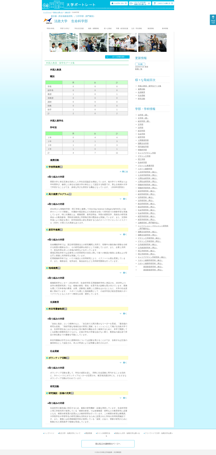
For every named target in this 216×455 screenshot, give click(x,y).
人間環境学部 (143, 140)
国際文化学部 (143, 143)
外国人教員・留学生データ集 (149, 86)
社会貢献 (141, 95)
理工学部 (141, 159)
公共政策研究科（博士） (148, 248)
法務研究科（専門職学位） (148, 223)
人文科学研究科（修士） (148, 172)
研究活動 (141, 99)
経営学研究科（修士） (147, 216)
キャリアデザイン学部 (147, 153)
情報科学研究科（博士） (148, 188)
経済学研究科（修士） (147, 191)
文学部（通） (143, 118)
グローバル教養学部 (146, 166)
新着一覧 (138, 69)
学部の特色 (50, 28)
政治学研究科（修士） (147, 204)
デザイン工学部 (144, 156)
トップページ (47, 12)
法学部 (140, 128)
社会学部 (141, 134)
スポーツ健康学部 (145, 169)
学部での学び (64, 28)
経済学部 (141, 131)
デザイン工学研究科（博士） (149, 241)
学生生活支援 (79, 28)
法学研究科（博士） (146, 200)
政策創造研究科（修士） (153, 267)
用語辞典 (88, 433)
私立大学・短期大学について (69, 433)
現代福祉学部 (143, 147)
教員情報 (151, 28)
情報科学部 (142, 150)
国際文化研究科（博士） (148, 235)
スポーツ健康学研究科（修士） (150, 260)
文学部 (140, 124)
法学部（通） (143, 115)
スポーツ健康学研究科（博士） (150, 263)
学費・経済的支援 (122, 28)
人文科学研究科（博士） (148, 175)
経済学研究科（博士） (147, 194)
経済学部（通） (144, 121)
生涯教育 (141, 92)
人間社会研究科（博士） (148, 181)
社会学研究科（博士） (147, 213)
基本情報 (165, 28)
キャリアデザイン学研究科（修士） (152, 257)
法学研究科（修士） (146, 197)
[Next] (166, 42)
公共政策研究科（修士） (148, 244)
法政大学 (67, 12)
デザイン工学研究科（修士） (149, 238)
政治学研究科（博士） (147, 207)
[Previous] (50, 42)
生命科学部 (142, 162)
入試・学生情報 (136, 28)
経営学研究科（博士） (147, 219)
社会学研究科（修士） (147, 210)
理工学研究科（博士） (147, 254)
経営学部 (141, 137)
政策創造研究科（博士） (153, 270)
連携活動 (141, 89)
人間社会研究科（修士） (148, 178)
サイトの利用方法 (103, 433)
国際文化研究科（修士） (148, 232)
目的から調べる (58, 12)
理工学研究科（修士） (147, 251)
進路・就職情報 (93, 28)
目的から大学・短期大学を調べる (127, 433)
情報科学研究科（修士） (148, 185)
